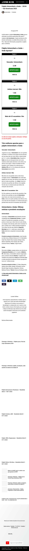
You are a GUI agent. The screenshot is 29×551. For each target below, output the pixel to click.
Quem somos (7, 526)
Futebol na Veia (5, 498)
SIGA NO (10, 533)
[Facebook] (4, 281)
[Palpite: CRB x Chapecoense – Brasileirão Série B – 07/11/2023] (14, 427)
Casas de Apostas (21, 2)
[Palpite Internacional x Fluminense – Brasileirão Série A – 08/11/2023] (14, 379)
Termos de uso (14, 527)
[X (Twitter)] (9, 281)
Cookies (23, 526)
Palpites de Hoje (12, 498)
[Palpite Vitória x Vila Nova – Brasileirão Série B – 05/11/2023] (14, 451)
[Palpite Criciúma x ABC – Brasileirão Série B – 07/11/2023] (14, 403)
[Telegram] (15, 281)
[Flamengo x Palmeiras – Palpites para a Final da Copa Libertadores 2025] (14, 330)
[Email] (4, 284)
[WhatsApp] (20, 281)
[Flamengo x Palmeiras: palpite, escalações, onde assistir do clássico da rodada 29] (14, 355)
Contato (12, 526)
